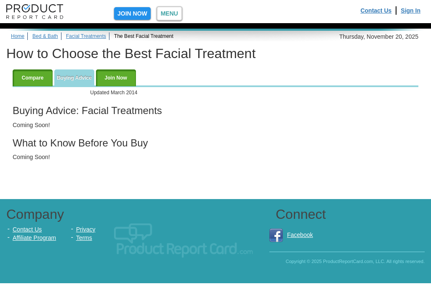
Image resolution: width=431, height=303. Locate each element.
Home (17, 36)
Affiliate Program (34, 237)
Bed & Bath (45, 36)
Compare (32, 78)
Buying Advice (74, 78)
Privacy (86, 229)
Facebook (291, 234)
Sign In (410, 10)
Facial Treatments (86, 36)
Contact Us (375, 10)
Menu (169, 13)
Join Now (132, 13)
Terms (84, 237)
